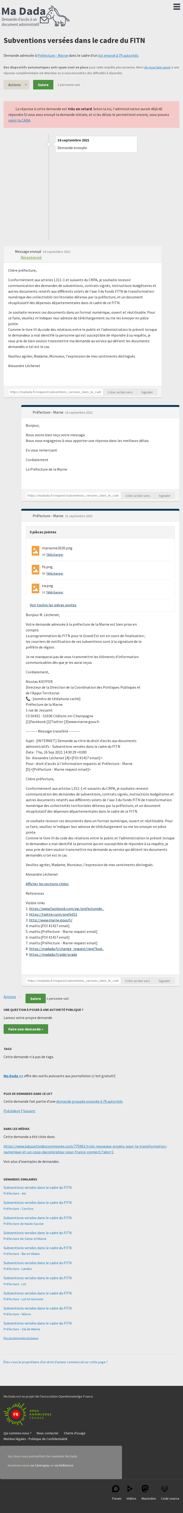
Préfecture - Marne (52, 55)
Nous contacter (48, 1433)
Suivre (43, 84)
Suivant (29, 1110)
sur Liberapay (39, 1465)
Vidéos (131, 1493)
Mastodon (149, 1493)
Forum (116, 1493)
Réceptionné (31, 257)
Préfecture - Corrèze (18, 1208)
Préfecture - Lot (15, 1284)
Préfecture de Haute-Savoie (24, 1224)
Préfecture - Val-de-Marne (22, 1329)
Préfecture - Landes (18, 1269)
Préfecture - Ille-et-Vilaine (22, 1254)
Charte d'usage (75, 1433)
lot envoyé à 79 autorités (118, 55)
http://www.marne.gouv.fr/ (50, 920)
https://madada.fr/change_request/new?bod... (66, 948)
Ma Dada (35, 16)
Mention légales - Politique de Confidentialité (35, 1439)
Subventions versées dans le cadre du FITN (38, 1187)
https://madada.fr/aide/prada (53, 954)
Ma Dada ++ (13, 1075)
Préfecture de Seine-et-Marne (25, 1239)
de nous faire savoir (157, 67)
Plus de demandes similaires (21, 1338)
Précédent (12, 1110)
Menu (177, 5)
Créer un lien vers (120, 392)
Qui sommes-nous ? (17, 1433)
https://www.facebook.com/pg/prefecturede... (66, 908)
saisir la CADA (19, 120)
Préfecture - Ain (15, 1193)
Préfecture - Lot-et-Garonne (23, 1299)
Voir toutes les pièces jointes (53, 605)
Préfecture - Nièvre (17, 1314)
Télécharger (54, 554)
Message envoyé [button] (28, 251)
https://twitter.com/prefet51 (53, 914)
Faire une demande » (25, 1029)
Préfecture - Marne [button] (48, 412)
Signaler (147, 392)
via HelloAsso (63, 1465)
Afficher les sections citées (47, 883)
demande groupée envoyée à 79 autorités (89, 1101)
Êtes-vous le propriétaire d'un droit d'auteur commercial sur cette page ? (56, 1362)
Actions (14, 84)
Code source (170, 1493)
